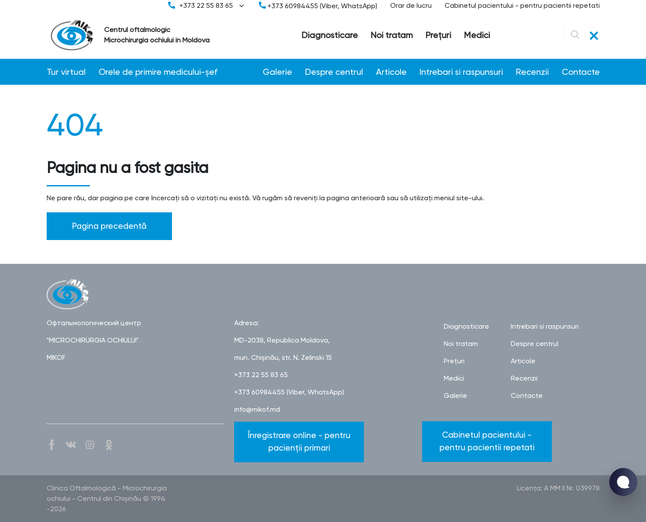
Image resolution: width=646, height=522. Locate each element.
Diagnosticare (330, 35)
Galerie (277, 72)
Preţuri (438, 35)
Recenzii (532, 72)
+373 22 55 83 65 (207, 5)
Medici (477, 35)
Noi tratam (392, 35)
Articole (391, 72)
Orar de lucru (411, 5)
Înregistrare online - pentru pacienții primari (299, 441)
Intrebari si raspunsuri (461, 72)
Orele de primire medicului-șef (158, 72)
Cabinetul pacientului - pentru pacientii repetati (522, 5)
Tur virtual (66, 72)
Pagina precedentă (109, 226)
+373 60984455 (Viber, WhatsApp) (318, 6)
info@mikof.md (257, 409)
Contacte (581, 72)
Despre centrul (334, 72)
